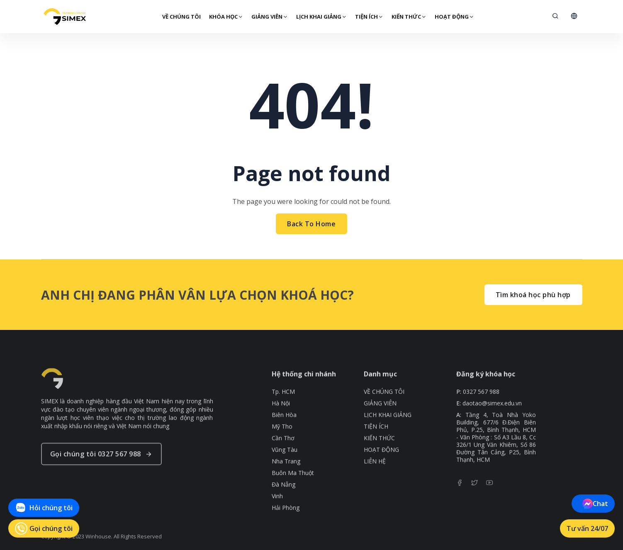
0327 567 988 (481, 414)
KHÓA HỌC (226, 16)
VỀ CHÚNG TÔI (181, 16)
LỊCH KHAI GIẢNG (321, 16)
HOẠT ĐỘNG (454, 16)
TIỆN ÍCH (369, 16)
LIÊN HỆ (375, 483)
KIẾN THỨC (408, 16)
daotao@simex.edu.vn (492, 425)
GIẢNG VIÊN (269, 16)
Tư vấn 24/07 (587, 528)
